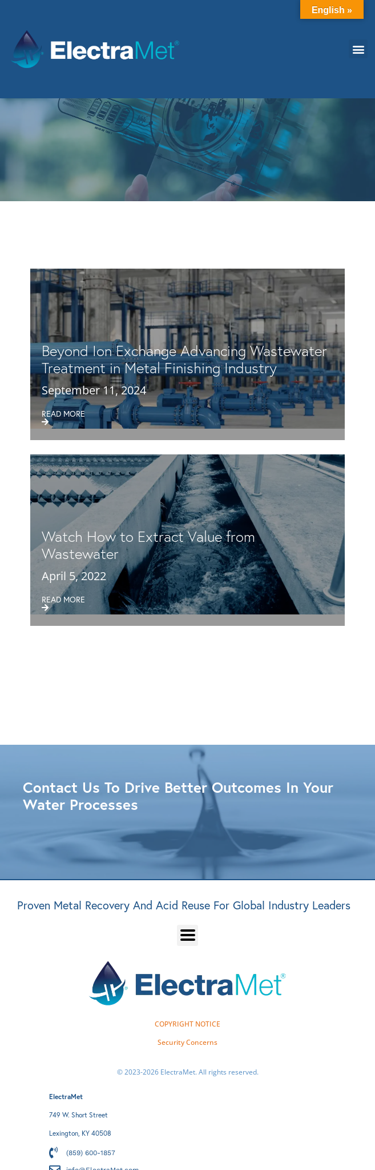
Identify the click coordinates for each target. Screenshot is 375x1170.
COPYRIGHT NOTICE (187, 1024)
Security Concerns (187, 1042)
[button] (358, 48)
